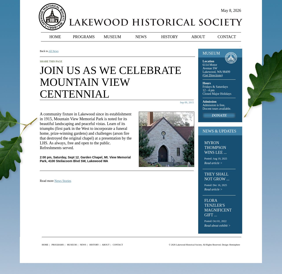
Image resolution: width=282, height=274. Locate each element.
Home (55, 37)
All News (53, 51)
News (141, 37)
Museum (112, 37)
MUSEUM (211, 53)
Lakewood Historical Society (189, 245)
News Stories (62, 181)
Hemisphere (234, 245)
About (198, 37)
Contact (227, 37)
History (169, 37)
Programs (84, 37)
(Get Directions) (213, 75)
